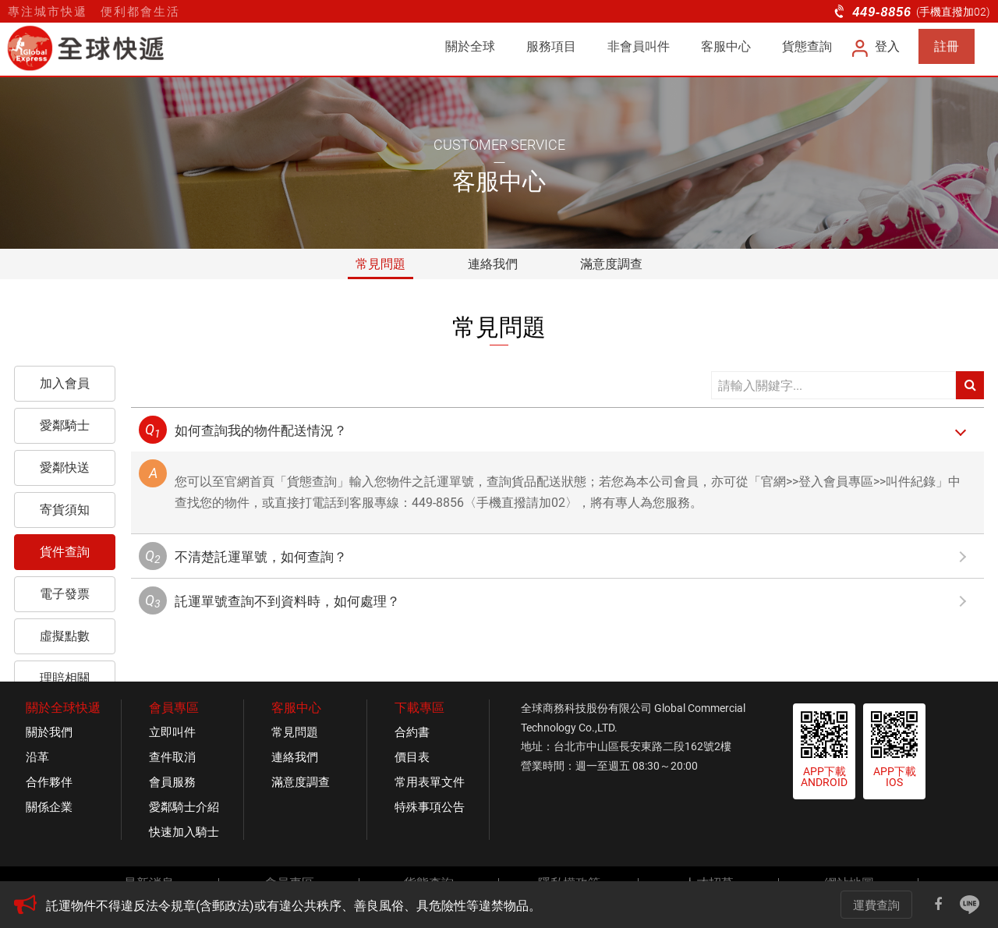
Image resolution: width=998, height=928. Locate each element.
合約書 (412, 732)
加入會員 (65, 383)
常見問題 (380, 264)
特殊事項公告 (430, 807)
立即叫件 (172, 732)
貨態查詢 (807, 46)
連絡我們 (493, 264)
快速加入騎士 (184, 832)
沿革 (37, 757)
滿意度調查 (611, 264)
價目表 (412, 757)
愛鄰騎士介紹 (184, 807)
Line (970, 905)
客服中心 (726, 46)
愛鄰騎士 (65, 425)
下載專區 (419, 707)
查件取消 (172, 757)
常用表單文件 (430, 782)
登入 (877, 46)
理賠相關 (65, 678)
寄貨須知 (65, 509)
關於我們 (49, 732)
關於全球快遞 (63, 707)
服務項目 (551, 46)
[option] (417, 906)
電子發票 (65, 593)
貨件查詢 (65, 551)
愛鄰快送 (65, 467)
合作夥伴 (49, 782)
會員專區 (174, 707)
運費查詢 (876, 905)
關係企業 (49, 807)
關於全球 (470, 46)
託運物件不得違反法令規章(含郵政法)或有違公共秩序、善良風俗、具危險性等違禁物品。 (293, 905)
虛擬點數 (65, 636)
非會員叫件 (638, 46)
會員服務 (172, 782)
